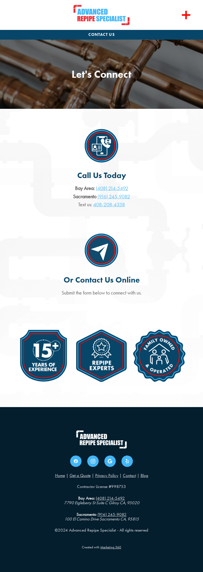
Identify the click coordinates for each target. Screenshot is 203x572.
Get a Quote (80, 475)
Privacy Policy (106, 475)
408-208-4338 (109, 204)
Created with (101, 547)
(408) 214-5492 (112, 188)
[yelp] (127, 461)
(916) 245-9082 (114, 196)
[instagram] (93, 461)
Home (60, 475)
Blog (144, 475)
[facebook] (76, 461)
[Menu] (186, 15)
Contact (129, 475)
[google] (110, 461)
